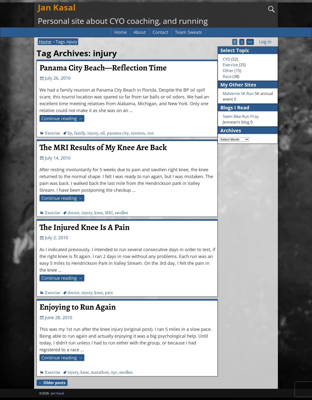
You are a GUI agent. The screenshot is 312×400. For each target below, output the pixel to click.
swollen (121, 213)
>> (250, 41)
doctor (73, 213)
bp (70, 133)
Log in (265, 42)
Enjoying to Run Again (77, 307)
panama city (117, 133)
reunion (138, 133)
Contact (160, 32)
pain (109, 292)
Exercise (52, 133)
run (150, 133)
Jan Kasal (57, 7)
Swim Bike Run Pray (241, 116)
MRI (109, 213)
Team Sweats (188, 32)
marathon (100, 372)
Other (228, 70)
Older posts (52, 382)
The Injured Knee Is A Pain (84, 227)
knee (98, 213)
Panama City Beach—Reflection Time (103, 67)
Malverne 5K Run (238, 93)
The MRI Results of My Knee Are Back (103, 147)
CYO (226, 59)
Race (227, 76)
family (79, 133)
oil (102, 133)
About (140, 32)
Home (120, 32)
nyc (114, 372)
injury (92, 133)
